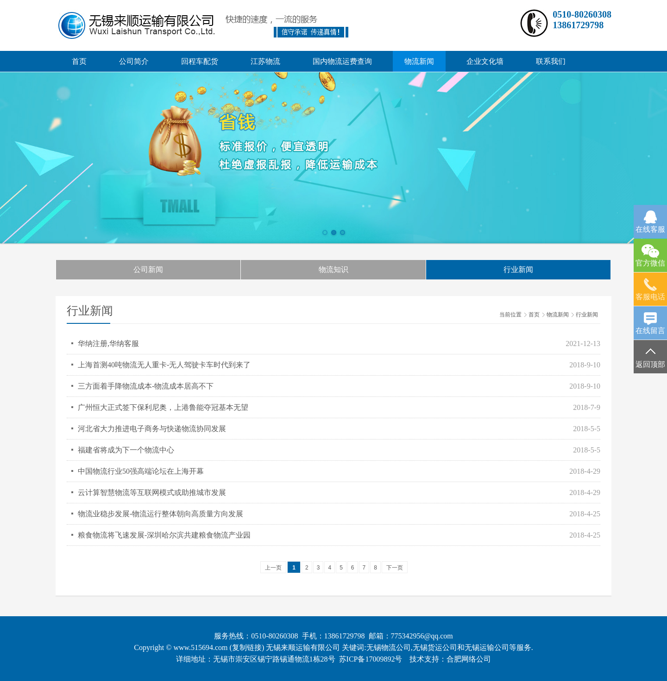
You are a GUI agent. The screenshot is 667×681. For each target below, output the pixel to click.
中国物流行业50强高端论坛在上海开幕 (141, 471)
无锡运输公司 (487, 647)
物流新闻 (419, 61)
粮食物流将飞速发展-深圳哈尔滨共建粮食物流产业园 (164, 535)
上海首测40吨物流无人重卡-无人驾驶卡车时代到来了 (164, 365)
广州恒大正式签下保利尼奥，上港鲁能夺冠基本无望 (163, 407)
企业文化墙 (484, 61)
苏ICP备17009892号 (371, 659)
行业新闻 (518, 269)
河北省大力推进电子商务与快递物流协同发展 (152, 429)
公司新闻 (148, 269)
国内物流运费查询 (342, 61)
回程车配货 (199, 61)
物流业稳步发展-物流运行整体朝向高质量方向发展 (160, 514)
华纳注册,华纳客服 (108, 343)
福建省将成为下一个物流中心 (126, 450)
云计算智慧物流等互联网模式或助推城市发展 (152, 492)
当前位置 (510, 314)
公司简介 (134, 61)
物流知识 (333, 269)
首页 (79, 61)
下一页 (394, 567)
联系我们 (551, 61)
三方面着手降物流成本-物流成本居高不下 (146, 386)
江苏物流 (265, 61)
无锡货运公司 (435, 647)
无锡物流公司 (388, 647)
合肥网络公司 (469, 659)
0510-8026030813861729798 (582, 19)
